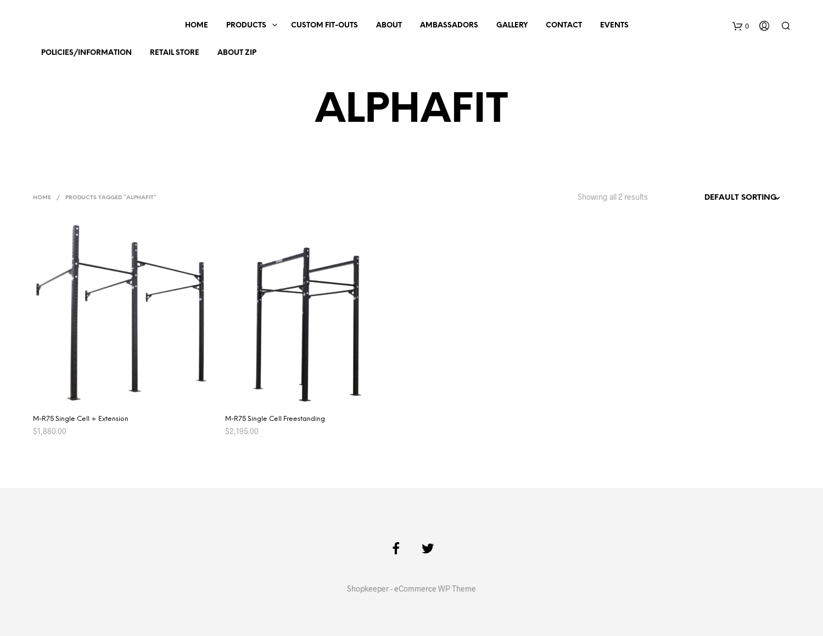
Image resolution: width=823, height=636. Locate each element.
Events (614, 25)
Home (196, 25)
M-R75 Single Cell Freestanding (275, 419)
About (389, 25)
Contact (564, 25)
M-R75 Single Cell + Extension (80, 419)
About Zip (236, 53)
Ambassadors (449, 25)
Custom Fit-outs (324, 25)
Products (246, 25)
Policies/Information (86, 53)
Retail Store (174, 53)
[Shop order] (723, 198)
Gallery (512, 25)
